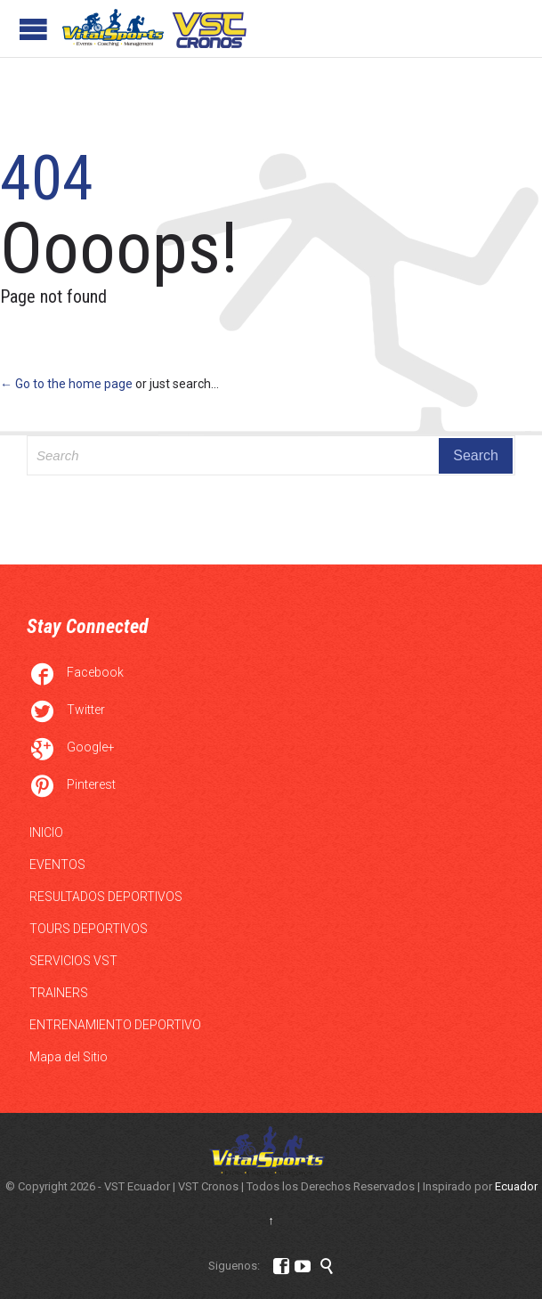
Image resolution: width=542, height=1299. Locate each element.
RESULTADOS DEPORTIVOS (105, 896)
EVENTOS (57, 864)
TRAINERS (58, 993)
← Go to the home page (66, 384)
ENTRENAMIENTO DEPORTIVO (115, 1025)
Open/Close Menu (33, 29)
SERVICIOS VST (73, 961)
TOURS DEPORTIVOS (88, 928)
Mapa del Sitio (68, 1057)
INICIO (46, 832)
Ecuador (516, 1186)
